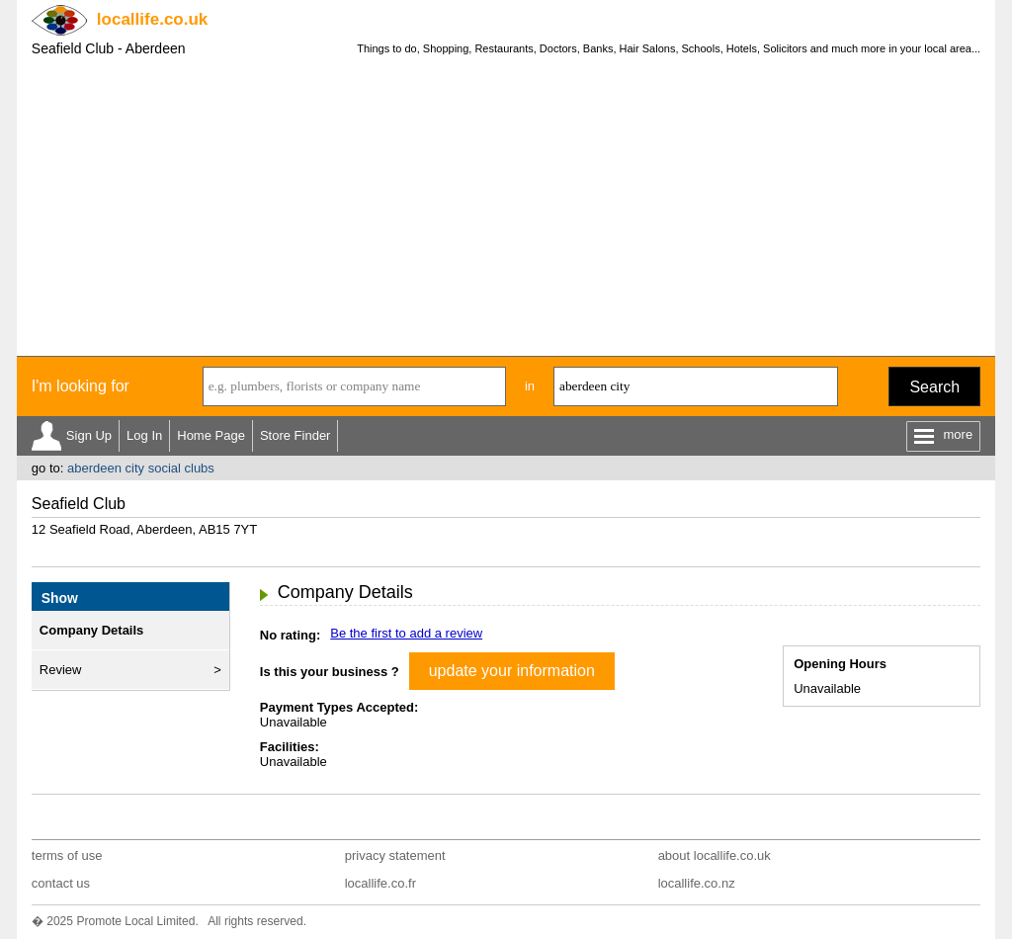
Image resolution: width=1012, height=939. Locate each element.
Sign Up (89, 435)
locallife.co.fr (380, 883)
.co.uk (152, 19)
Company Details (91, 630)
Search (934, 387)
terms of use (67, 855)
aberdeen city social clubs (140, 468)
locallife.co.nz (696, 883)
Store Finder (295, 435)
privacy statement (395, 855)
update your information (512, 670)
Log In (144, 435)
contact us (61, 883)
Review (61, 669)
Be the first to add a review (406, 633)
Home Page (211, 435)
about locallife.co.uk (714, 855)
